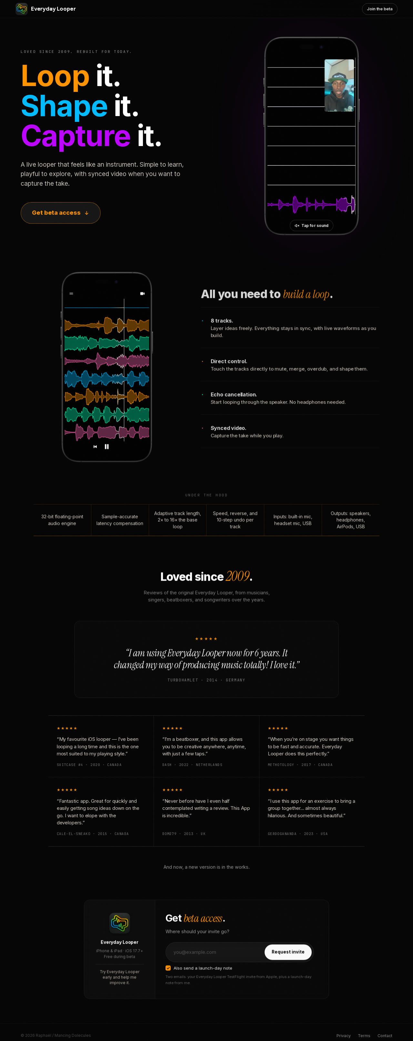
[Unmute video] (312, 225)
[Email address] (215, 959)
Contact (385, 1035)
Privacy (344, 1035)
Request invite (288, 959)
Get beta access (60, 212)
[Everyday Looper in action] (311, 136)
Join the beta (380, 8)
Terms (364, 1035)
